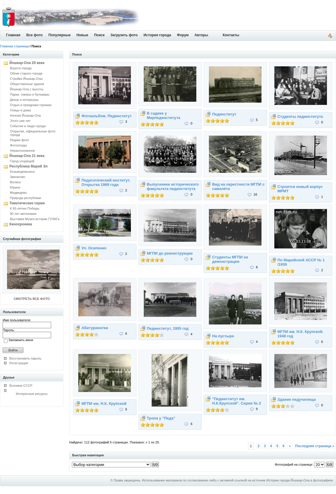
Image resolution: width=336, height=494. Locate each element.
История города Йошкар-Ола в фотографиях (299, 480)
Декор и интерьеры (24, 99)
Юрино (15, 187)
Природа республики (25, 198)
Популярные (60, 35)
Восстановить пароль (25, 358)
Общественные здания (27, 84)
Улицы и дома (20, 110)
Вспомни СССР (20, 385)
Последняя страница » (314, 446)
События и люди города (28, 126)
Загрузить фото (124, 35)
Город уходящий (22, 161)
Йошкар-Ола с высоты (27, 89)
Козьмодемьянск (22, 171)
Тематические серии (27, 203)
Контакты (231, 35)
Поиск (99, 35)
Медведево (18, 192)
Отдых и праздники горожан (30, 105)
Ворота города (21, 68)
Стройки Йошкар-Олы (26, 78)
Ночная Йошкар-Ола (25, 115)
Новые (82, 35)
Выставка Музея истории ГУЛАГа (34, 219)
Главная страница (14, 46)
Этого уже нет (20, 120)
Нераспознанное (22, 150)
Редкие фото (19, 140)
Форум (183, 35)
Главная (13, 35)
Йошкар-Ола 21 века (26, 156)
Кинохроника (20, 224)
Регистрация (18, 363)
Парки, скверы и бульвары (29, 94)
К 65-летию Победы (24, 208)
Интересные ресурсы (32, 393)
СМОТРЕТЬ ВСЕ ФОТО (32, 298)
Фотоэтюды (18, 145)
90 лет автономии (23, 213)
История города (157, 35)
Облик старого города (26, 73)
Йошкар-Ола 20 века (26, 63)
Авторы (201, 35)
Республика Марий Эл (28, 166)
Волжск (15, 182)
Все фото (34, 35)
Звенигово (17, 177)
